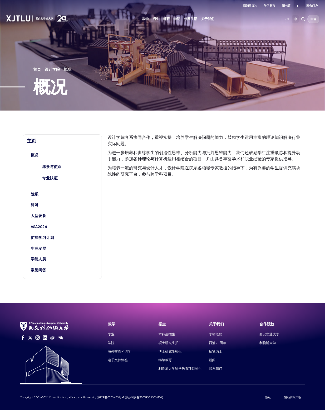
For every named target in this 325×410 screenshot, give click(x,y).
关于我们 (207, 19)
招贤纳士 (215, 351)
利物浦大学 (267, 343)
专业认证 (50, 178)
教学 (145, 19)
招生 (156, 19)
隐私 (268, 397)
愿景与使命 (52, 166)
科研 (166, 19)
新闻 (212, 360)
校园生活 (190, 19)
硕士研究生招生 (170, 343)
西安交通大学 (269, 334)
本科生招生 (166, 334)
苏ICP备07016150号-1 (110, 397)
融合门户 (312, 5)
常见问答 (38, 270)
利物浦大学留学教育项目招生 (180, 368)
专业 (111, 334)
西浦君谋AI (250, 5)
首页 (37, 69)
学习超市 (269, 5)
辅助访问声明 (292, 397)
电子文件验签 (118, 360)
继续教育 (165, 360)
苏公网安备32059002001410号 (144, 397)
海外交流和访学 (119, 351)
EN (287, 19)
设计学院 (52, 69)
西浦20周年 (217, 343)
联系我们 (215, 368)
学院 (176, 19)
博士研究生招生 (170, 351)
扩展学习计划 (42, 237)
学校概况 (215, 334)
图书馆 (286, 5)
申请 (313, 19)
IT (298, 5)
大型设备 (38, 215)
